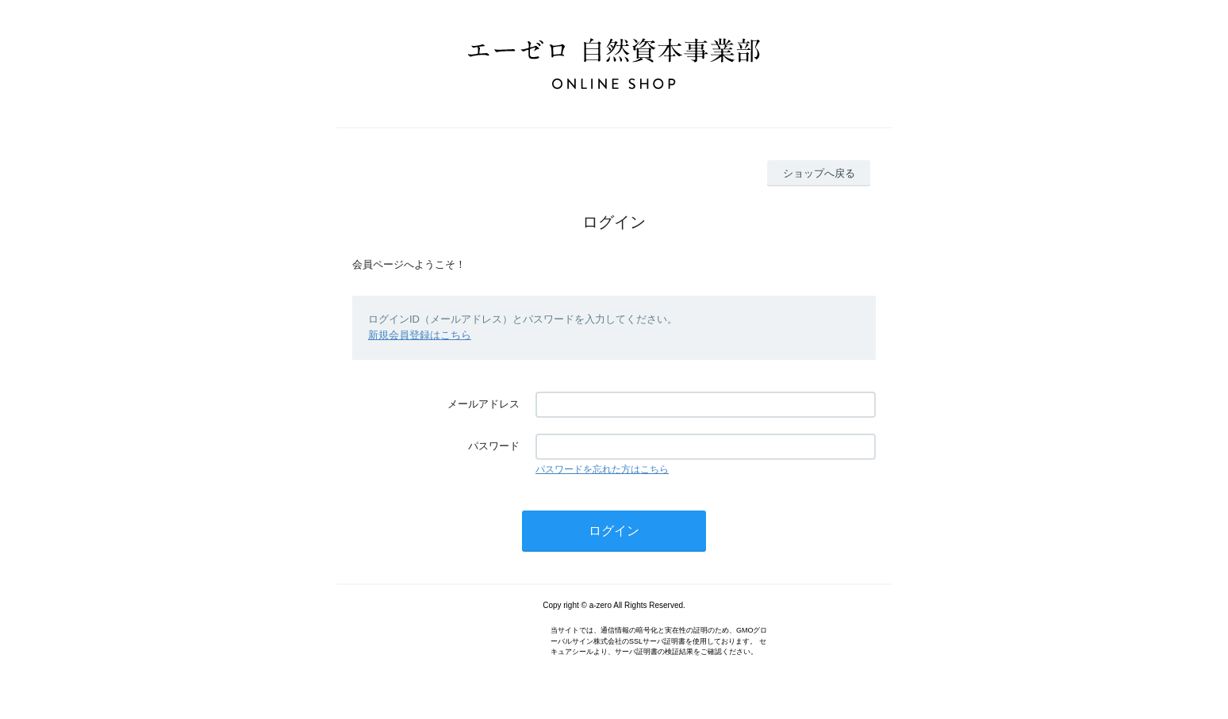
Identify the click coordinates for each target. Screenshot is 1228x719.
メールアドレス (483, 404)
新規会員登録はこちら (419, 335)
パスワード (494, 446)
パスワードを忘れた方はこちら (602, 469)
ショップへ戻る (819, 173)
